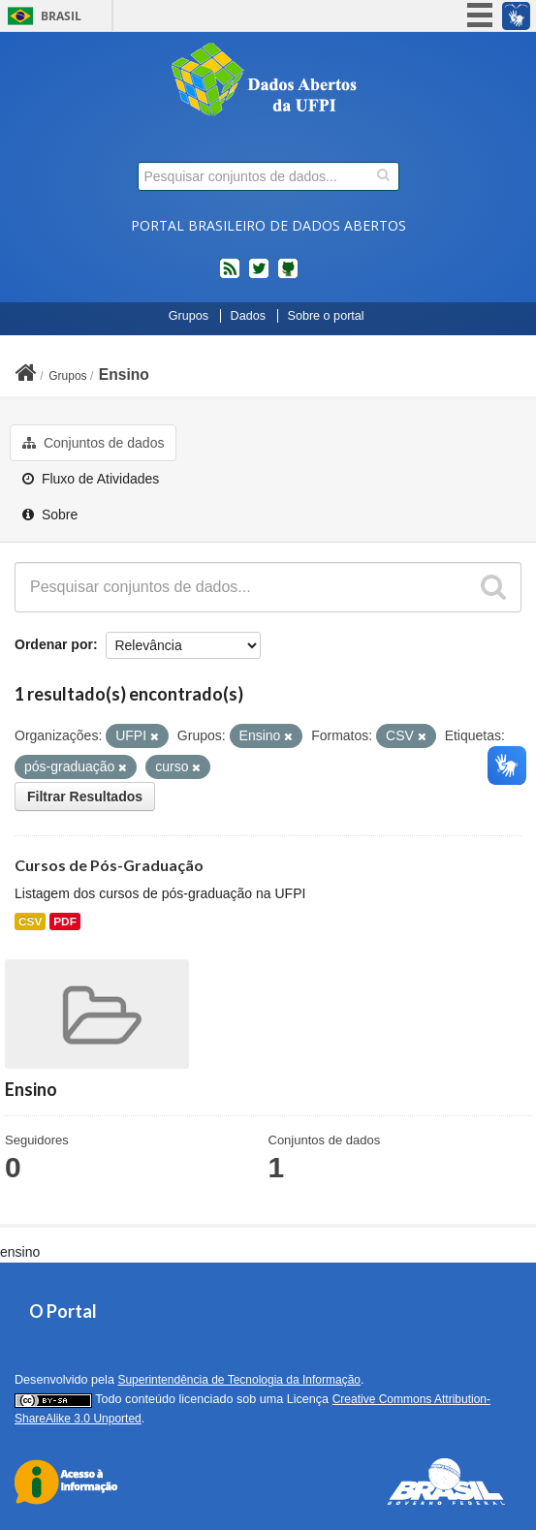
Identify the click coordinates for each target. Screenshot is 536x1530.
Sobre (50, 514)
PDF (65, 921)
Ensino (124, 374)
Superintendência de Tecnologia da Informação (239, 1380)
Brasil (61, 16)
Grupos (188, 316)
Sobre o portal (326, 316)
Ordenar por (54, 644)
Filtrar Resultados (84, 796)
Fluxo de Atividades (90, 478)
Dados (248, 316)
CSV (30, 921)
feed (229, 276)
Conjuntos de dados (93, 443)
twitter (258, 276)
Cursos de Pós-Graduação (109, 865)
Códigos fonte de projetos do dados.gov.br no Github (288, 276)
